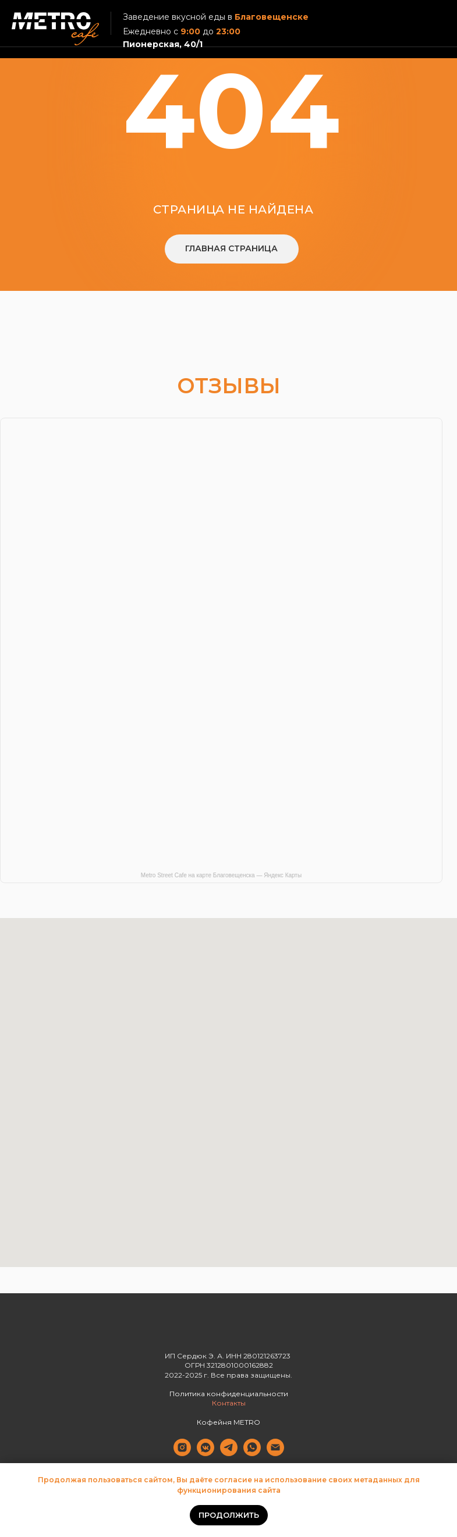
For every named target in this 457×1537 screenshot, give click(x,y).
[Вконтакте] (205, 1453)
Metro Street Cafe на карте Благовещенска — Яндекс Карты (221, 875)
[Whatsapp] (252, 1453)
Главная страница (231, 248)
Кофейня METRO (228, 1422)
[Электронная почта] (275, 1453)
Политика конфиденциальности (228, 1393)
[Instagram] (182, 1453)
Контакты (229, 1403)
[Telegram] (229, 1453)
